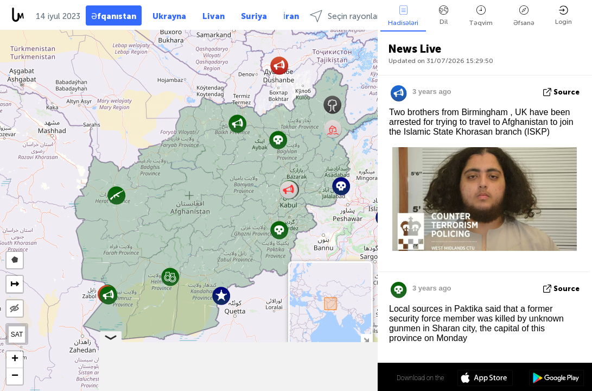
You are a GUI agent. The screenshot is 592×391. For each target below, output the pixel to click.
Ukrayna (169, 16)
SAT (17, 334)
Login (563, 15)
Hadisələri (403, 16)
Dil (443, 15)
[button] (170, 276)
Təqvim (481, 16)
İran (291, 16)
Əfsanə (523, 16)
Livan (213, 16)
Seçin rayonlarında (352, 16)
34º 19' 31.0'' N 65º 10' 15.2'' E (335, 377)
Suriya (254, 16)
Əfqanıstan (113, 16)
